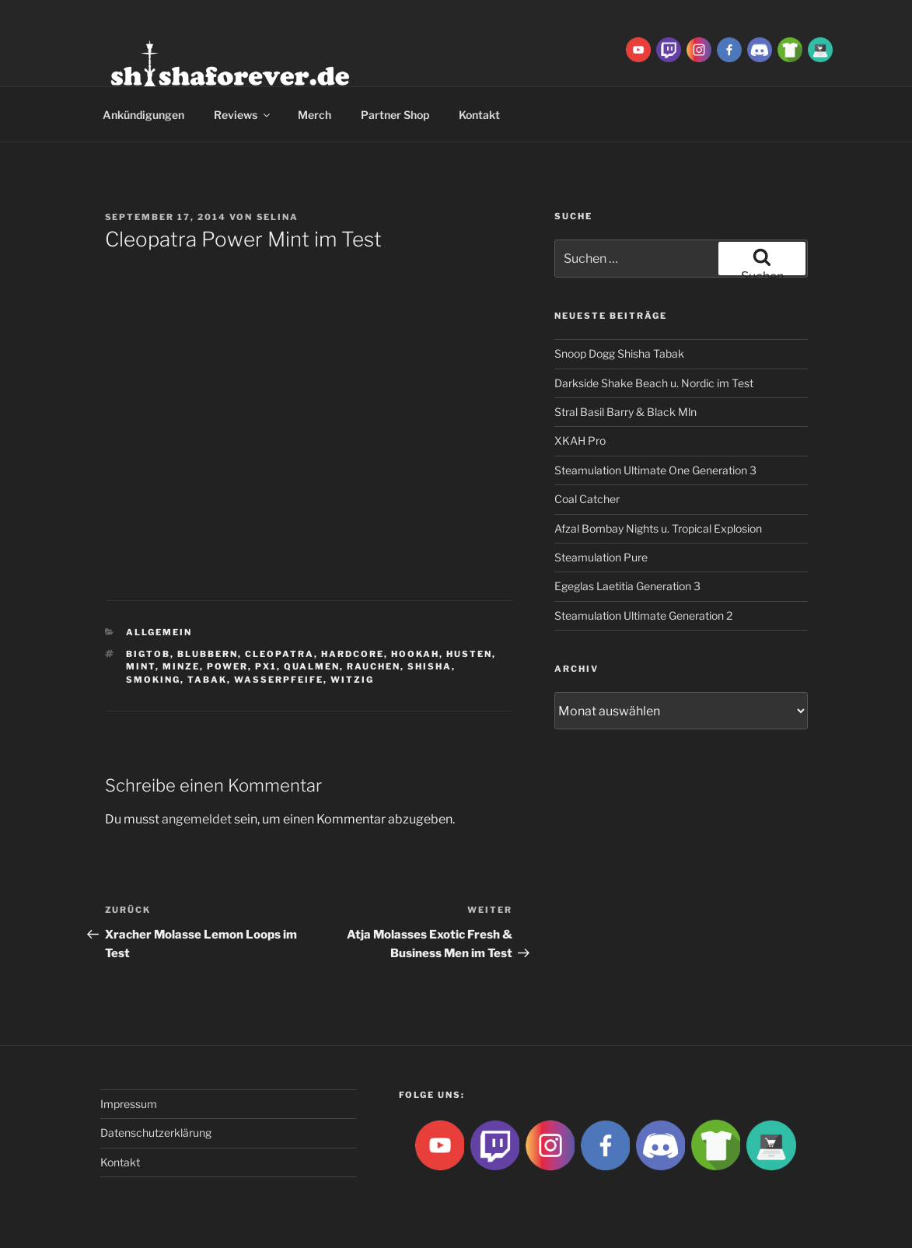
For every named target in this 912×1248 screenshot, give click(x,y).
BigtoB (148, 653)
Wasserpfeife (278, 679)
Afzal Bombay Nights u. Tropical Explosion (658, 528)
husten (469, 653)
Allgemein (159, 632)
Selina (278, 216)
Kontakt (479, 114)
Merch (314, 114)
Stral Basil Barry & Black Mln (625, 411)
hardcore (352, 653)
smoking (153, 679)
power (227, 666)
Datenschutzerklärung (155, 1132)
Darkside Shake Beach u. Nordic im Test (653, 383)
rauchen (373, 666)
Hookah (415, 653)
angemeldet (197, 819)
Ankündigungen (143, 114)
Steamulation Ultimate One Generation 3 (655, 470)
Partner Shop (395, 114)
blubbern (207, 653)
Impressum (128, 1103)
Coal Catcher (587, 498)
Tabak (207, 679)
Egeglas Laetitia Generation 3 (627, 586)
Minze (181, 666)
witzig (352, 679)
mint (140, 666)
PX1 (266, 666)
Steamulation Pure (601, 557)
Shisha (429, 666)
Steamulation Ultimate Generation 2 (643, 615)
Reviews (243, 114)
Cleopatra (279, 653)
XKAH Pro (580, 440)
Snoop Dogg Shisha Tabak (619, 353)
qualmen (312, 666)
